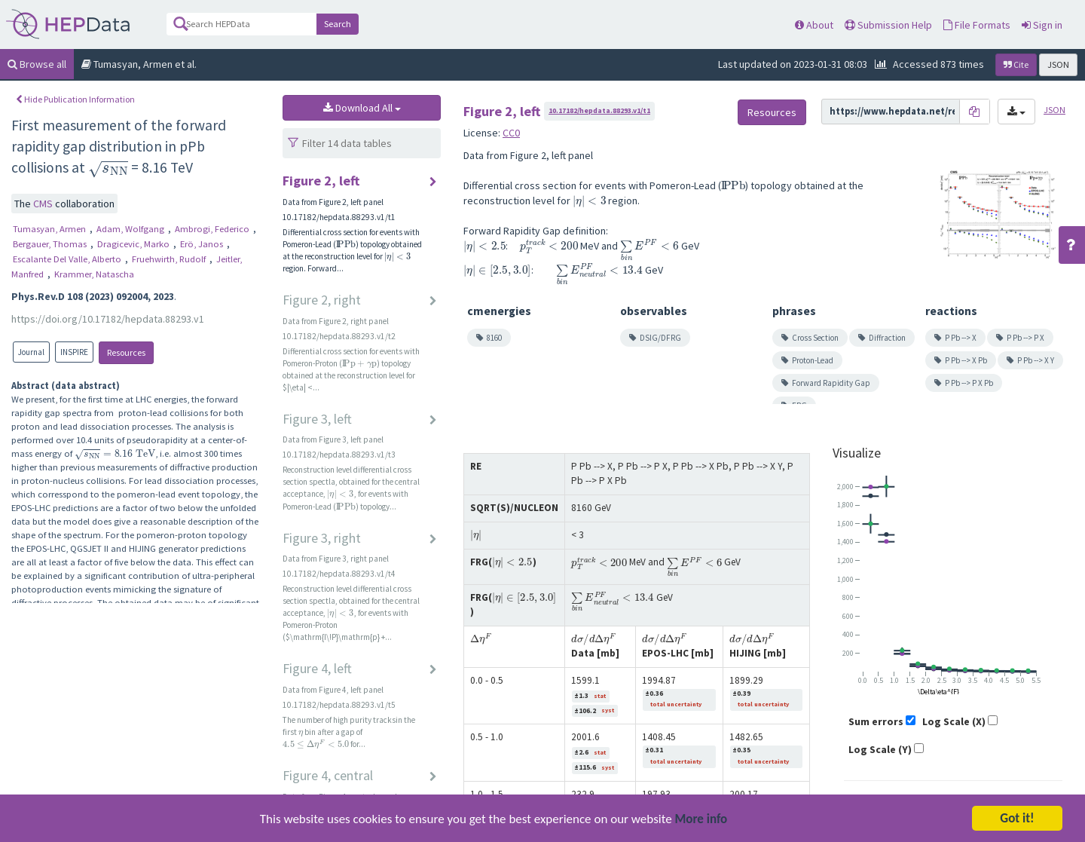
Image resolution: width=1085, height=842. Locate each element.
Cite (1016, 64)
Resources (126, 352)
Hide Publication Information (75, 99)
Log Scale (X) (954, 721)
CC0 (511, 132)
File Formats (976, 25)
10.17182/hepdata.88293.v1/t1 (599, 110)
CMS (44, 203)
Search (337, 23)
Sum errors (875, 721)
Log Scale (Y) (880, 749)
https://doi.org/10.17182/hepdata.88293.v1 (107, 319)
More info (701, 820)
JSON (1058, 64)
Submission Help (888, 25)
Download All (362, 108)
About (814, 25)
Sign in (1042, 25)
